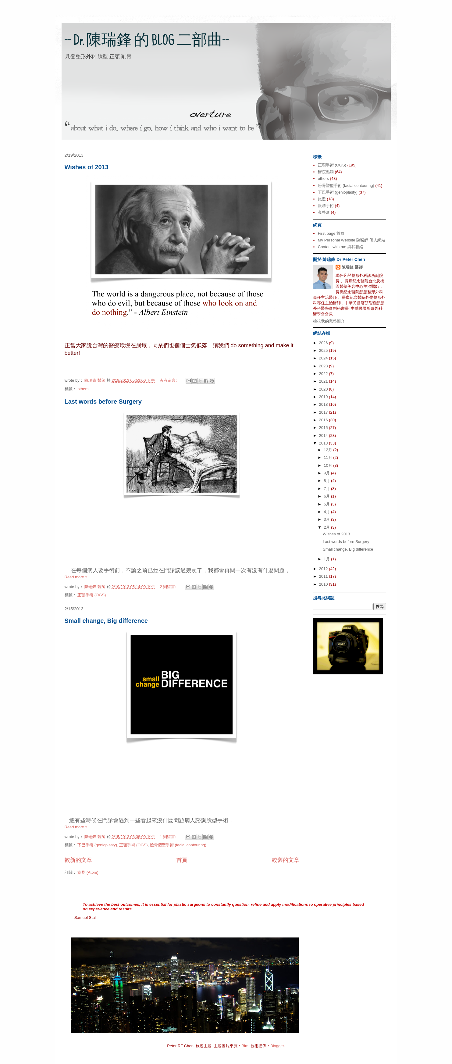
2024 (324, 358)
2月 (327, 527)
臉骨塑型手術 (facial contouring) (178, 845)
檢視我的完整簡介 (329, 321)
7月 (327, 488)
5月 (327, 504)
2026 (324, 343)
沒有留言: (169, 380)
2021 (324, 381)
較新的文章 (78, 860)
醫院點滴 (326, 172)
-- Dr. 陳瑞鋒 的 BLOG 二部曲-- (147, 41)
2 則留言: (168, 586)
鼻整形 (324, 212)
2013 (324, 443)
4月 (327, 511)
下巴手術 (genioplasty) (97, 845)
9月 (327, 473)
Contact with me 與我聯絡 (340, 247)
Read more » (76, 577)
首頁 (181, 860)
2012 (324, 568)
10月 (328, 465)
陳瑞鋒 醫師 (352, 267)
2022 (324, 373)
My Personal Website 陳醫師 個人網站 (351, 240)
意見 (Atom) (87, 872)
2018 (324, 404)
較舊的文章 (285, 860)
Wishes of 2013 (87, 167)
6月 (327, 496)
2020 (324, 389)
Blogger (277, 1046)
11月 (328, 457)
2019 (324, 397)
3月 (327, 519)
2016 (324, 420)
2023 (324, 366)
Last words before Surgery (103, 401)
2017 (324, 412)
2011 (324, 576)
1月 (327, 559)
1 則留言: (168, 836)
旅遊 (322, 199)
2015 (324, 427)
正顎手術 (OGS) (91, 595)
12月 (328, 450)
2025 (324, 350)
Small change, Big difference (106, 620)
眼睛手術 (326, 205)
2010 (324, 584)
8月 (327, 480)
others (82, 389)
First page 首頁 (331, 233)
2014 (324, 435)
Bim (244, 1046)
